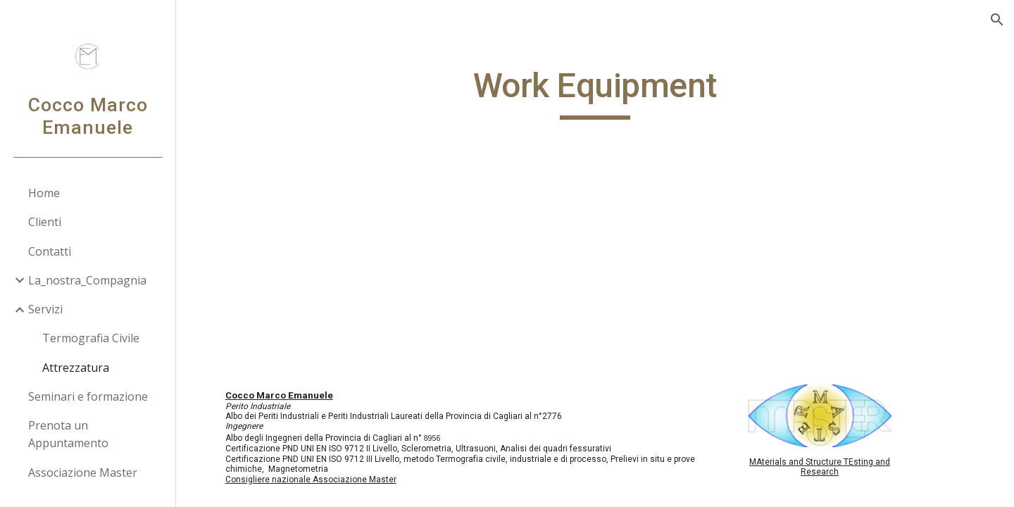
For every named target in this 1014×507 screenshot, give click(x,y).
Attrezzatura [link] (75, 367)
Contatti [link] (49, 251)
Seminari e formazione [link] (88, 396)
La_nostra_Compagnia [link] (87, 280)
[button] (997, 20)
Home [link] (44, 193)
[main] (595, 92)
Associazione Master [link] (82, 472)
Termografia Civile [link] (90, 338)
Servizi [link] (45, 309)
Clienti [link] (44, 222)
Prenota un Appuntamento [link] (68, 434)
